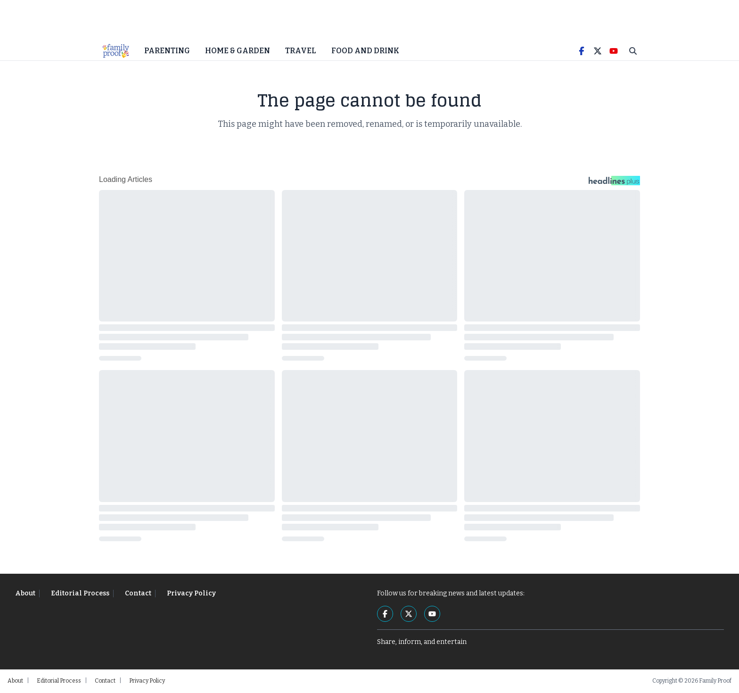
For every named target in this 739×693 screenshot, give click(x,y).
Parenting (167, 51)
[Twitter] (597, 52)
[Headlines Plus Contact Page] (614, 184)
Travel (300, 51)
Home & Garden (237, 51)
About (25, 594)
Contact (138, 594)
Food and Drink (365, 51)
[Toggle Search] (633, 52)
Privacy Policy (191, 594)
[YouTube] (613, 52)
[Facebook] (581, 52)
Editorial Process (80, 594)
